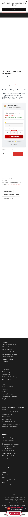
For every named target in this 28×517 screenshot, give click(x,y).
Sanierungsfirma (6, 419)
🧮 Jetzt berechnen (14, 136)
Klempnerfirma (6, 417)
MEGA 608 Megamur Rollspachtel (13, 184)
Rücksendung (6, 372)
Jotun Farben (5, 361)
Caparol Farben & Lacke (9, 344)
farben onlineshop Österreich (10, 485)
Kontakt (4, 391)
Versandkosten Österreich (9, 396)
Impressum (5, 389)
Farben (4, 472)
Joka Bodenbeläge (7, 349)
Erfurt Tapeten (6, 347)
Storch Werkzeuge (7, 357)
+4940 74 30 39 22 (8, 441)
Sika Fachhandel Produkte (9, 354)
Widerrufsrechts (6, 379)
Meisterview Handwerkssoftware (11, 424)
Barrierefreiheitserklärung (9, 377)
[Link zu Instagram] (22, 511)
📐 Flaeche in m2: (9, 122)
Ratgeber (4, 399)
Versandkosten (15, 85)
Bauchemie (5, 475)
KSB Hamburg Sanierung (9, 421)
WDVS (4, 482)
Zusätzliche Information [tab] (11, 195)
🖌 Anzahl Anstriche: (10, 129)
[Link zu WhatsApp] (25, 511)
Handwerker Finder (7, 394)
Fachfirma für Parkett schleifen (10, 412)
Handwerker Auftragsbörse (9, 426)
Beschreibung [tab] (8, 191)
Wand (3, 477)
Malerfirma (5, 409)
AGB (3, 384)
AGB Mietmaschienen (8, 387)
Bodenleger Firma (7, 414)
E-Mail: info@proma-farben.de (10, 459)
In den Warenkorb (18, 154)
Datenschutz (5, 382)
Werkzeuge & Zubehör (8, 480)
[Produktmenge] (3, 154)
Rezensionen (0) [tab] (8, 198)
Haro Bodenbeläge (7, 359)
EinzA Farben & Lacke (8, 352)
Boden (4, 470)
